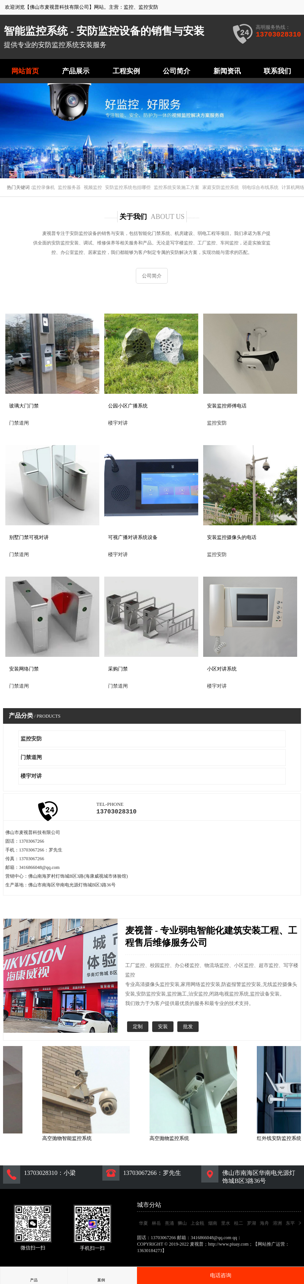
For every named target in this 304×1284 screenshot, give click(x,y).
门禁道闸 (31, 757)
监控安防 (148, 7)
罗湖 (251, 1224)
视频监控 (93, 187)
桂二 (238, 1224)
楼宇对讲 (31, 776)
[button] (149, 171)
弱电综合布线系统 (260, 187)
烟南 (212, 1224)
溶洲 (277, 1224)
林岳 (156, 1224)
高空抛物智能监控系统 (69, 1140)
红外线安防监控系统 (281, 1140)
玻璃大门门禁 (24, 406)
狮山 (182, 1224)
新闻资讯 (227, 71)
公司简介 (176, 71)
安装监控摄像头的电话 (231, 537)
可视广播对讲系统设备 (133, 537)
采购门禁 (118, 669)
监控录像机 (43, 187)
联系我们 (277, 71)
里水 (225, 1224)
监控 (129, 7)
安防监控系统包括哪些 (128, 187)
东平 (290, 1224)
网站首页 (25, 71)
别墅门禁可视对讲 (29, 537)
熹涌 (169, 1224)
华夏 (143, 1224)
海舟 (264, 1224)
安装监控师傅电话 (227, 406)
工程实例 (126, 71)
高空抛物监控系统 (171, 1140)
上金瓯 (197, 1224)
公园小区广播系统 (128, 406)
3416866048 (254, 1239)
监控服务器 (69, 187)
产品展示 (75, 71)
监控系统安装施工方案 (176, 187)
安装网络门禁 (24, 669)
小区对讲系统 (222, 669)
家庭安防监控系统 (220, 187)
